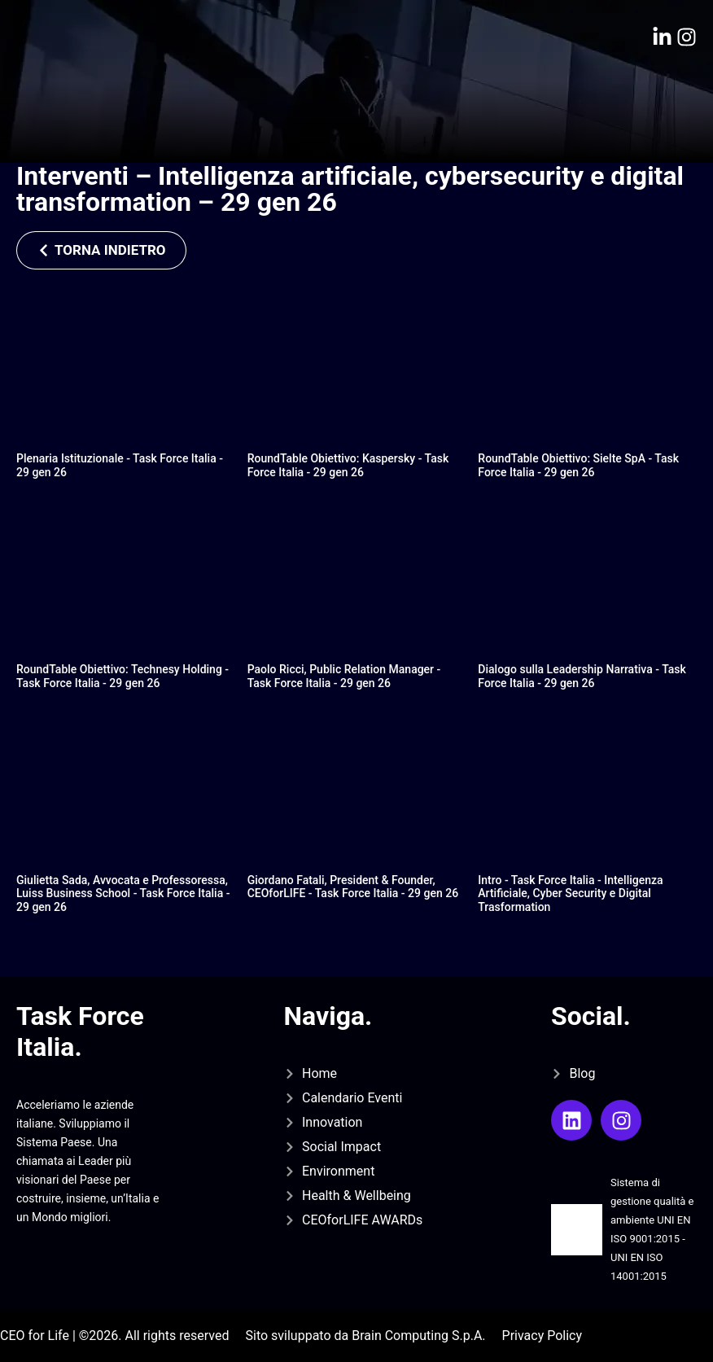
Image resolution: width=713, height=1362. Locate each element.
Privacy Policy (542, 1335)
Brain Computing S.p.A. (418, 1335)
